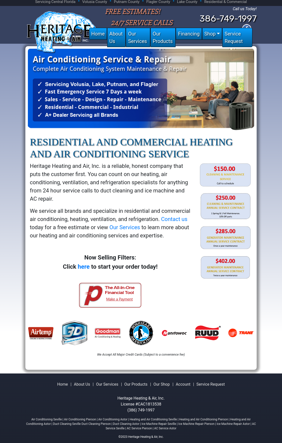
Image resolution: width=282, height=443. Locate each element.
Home (98, 34)
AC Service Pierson (140, 428)
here (84, 266)
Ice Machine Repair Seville (158, 424)
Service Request (234, 37)
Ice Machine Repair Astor (233, 424)
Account (183, 384)
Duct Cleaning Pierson (96, 424)
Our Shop (161, 384)
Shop (210, 34)
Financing (189, 34)
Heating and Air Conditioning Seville (153, 419)
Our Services (137, 37)
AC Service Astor (165, 428)
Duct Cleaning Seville (67, 424)
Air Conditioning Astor (112, 419)
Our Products (163, 37)
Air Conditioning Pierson (80, 419)
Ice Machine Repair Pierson (196, 424)
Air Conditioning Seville (46, 419)
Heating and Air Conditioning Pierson (203, 419)
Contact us (174, 219)
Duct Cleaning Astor (126, 424)
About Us (116, 37)
